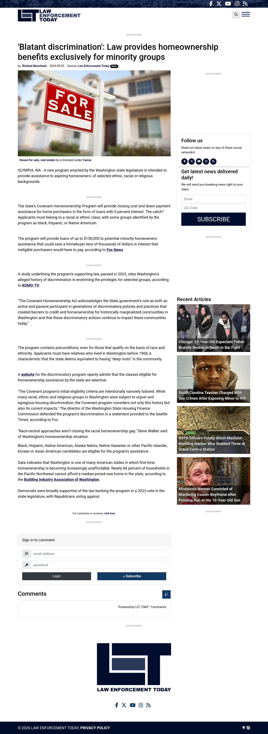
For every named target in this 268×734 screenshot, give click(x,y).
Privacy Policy (95, 728)
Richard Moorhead (34, 66)
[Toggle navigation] (245, 14)
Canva (87, 160)
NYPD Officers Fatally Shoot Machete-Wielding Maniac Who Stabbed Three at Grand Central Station (212, 444)
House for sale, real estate (37, 160)
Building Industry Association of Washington (61, 479)
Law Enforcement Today (49, 15)
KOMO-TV (30, 285)
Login (57, 576)
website (27, 374)
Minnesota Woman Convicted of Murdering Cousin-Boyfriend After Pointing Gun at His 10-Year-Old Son (209, 494)
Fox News (115, 250)
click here (109, 513)
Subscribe (132, 576)
